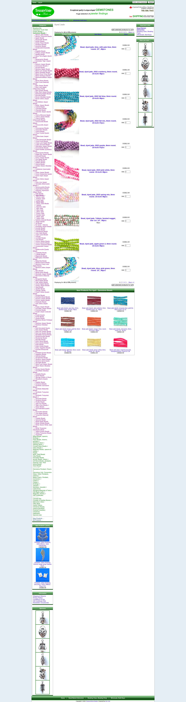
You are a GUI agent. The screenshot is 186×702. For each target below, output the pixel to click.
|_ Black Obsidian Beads (41, 72)
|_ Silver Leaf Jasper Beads (42, 364)
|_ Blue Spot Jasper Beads (42, 92)
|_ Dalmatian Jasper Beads (42, 146)
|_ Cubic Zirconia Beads (41, 144)
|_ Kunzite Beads (39, 228)
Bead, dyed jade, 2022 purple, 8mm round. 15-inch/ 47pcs (98, 146)
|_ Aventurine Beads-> (40, 66)
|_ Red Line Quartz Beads (42, 333)
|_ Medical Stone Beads (41, 262)
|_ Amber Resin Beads (41, 43)
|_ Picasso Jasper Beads (41, 298)
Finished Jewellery (39, 510)
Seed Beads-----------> (37, 466)
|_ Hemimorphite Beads (41, 187)
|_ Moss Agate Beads (40, 280)
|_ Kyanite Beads (39, 230)
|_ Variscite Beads (39, 420)
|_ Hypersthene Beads (41, 189)
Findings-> (36, 484)
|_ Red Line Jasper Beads (42, 331)
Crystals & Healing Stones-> (42, 500)
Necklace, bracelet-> (40, 487)
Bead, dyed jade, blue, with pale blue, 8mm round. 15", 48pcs (98, 48)
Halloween (36, 513)
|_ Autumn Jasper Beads (41, 64)
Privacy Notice (37, 598)
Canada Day (37, 498)
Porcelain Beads (38, 457)
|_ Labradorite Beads (40, 231)
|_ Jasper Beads (39, 221)
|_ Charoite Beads (39, 110)
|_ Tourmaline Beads (40, 412)
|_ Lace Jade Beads (40, 233)
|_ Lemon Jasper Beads (41, 241)
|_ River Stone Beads (40, 341)
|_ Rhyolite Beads (39, 339)
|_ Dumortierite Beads (40, 148)
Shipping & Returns (39, 596)
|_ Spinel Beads (38, 375)
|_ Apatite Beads (39, 54)
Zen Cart (107, 701)
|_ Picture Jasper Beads (41, 300)
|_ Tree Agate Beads (40, 413)
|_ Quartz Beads (39, 318)
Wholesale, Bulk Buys (80, 20)
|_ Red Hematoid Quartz (41, 328)
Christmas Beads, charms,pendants (39, 507)
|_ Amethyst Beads (39, 44)
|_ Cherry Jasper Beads (41, 116)
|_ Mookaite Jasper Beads (42, 274)
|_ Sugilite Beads (39, 382)
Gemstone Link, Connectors (42, 472)
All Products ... (38, 520)
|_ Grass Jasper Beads (41, 172)
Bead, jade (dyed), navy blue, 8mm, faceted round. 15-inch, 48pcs (68, 308)
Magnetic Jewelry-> (39, 494)
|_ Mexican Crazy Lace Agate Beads (41, 265)
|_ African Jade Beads (40, 35)
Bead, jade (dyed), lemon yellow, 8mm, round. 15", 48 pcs (94, 350)
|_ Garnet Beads (39, 164)
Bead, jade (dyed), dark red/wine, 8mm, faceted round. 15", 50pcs (94, 308)
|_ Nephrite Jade (39, 207)
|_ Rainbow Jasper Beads (42, 323)
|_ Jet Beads (37, 223)
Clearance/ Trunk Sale (40, 30)
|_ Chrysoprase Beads (41, 128)
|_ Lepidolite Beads (39, 253)
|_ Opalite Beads (39, 289)
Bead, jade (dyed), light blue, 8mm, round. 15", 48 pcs (67, 350)
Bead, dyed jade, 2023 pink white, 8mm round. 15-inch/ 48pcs (98, 171)
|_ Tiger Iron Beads (39, 403)
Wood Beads (37, 464)
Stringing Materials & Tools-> (42, 490)
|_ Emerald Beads (39, 156)
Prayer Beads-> (38, 31)
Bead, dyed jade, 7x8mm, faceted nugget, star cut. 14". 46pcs (98, 219)
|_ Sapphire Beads (39, 354)
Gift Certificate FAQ (39, 601)
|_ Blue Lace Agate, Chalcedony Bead (40, 88)
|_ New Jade (38, 208)
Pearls (35, 453)
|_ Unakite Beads (39, 418)
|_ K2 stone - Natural (40, 225)
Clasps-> (36, 482)
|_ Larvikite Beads (39, 238)
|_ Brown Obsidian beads (42, 97)
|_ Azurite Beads (39, 67)
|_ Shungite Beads (39, 362)
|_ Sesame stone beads (41, 361)
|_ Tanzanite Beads (39, 398)
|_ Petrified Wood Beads (41, 297)
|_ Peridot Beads (39, 295)
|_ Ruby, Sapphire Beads (41, 348)
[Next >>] (131, 32)
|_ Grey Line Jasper (40, 182)
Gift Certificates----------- (38, 496)
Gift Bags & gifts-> (39, 492)
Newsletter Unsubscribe (41, 603)
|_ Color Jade (38, 200)
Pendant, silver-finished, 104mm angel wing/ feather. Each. (42, 563)
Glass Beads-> (38, 448)
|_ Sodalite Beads (39, 374)
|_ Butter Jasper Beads (41, 105)
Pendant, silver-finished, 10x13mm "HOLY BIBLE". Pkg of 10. (42, 584)
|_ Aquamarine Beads (40, 59)
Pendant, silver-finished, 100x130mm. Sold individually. (43, 543)
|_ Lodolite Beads (39, 254)
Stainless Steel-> (38, 443)
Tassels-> (36, 485)
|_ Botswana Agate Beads (42, 94)
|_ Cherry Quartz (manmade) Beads (39, 119)
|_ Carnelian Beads (39, 108)
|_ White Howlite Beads (41, 423)
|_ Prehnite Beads (39, 310)
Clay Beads (37, 456)
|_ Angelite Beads (39, 51)
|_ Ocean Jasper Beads (41, 285)
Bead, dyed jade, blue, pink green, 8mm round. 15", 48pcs (98, 269)
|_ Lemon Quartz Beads (41, 243)
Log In (40, 2)
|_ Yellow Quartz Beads (41, 431)
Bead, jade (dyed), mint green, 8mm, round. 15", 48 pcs (120, 329)
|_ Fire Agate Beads (40, 159)
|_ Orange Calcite (39, 290)
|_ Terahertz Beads (39, 400)
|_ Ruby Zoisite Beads (40, 346)
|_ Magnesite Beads (40, 256)
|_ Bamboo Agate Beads (41, 69)
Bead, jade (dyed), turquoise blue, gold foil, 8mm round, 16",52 (120, 308)
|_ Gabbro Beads (39, 162)
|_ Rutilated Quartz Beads (42, 353)
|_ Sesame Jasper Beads (42, 359)
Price (126, 34)
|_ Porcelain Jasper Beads (42, 308)
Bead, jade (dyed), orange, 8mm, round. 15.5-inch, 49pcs (94, 329)
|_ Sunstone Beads (39, 384)
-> (40, 33)
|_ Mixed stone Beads (40, 272)
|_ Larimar (36, 236)
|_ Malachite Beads (39, 261)
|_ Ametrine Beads (39, 46)
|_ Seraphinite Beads (40, 357)
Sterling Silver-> (38, 444)
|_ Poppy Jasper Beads (41, 307)
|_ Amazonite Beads (40, 39)
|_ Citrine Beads (38, 131)
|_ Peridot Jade (39, 215)
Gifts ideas (36, 503)
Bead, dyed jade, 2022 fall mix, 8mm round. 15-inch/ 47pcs (98, 122)
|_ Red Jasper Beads (40, 330)
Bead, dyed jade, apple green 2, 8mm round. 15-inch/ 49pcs (98, 245)
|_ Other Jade (38, 212)
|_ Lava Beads (38, 239)
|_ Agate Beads (38, 38)
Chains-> (36, 480)
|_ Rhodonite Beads (40, 338)
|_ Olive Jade (38, 210)
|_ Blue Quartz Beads (40, 90)
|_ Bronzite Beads (39, 95)
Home (34, 2)
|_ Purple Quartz (39, 315)
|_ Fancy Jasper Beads (41, 157)
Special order (37, 515)
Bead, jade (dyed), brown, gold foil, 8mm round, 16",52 (68, 329)
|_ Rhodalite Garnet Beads (42, 334)
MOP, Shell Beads (39, 454)
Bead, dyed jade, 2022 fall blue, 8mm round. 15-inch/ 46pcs (98, 97)
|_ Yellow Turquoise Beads (42, 433)
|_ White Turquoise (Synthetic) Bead (39, 429)
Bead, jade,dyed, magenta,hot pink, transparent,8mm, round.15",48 (120, 350)
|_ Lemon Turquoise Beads (42, 244)
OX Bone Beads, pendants (42, 461)
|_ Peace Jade (38, 213)
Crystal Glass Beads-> (40, 446)
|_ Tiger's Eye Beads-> (41, 405)
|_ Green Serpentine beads (42, 174)
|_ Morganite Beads (40, 279)
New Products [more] (43, 525)
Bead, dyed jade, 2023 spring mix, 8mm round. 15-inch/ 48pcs (98, 196)
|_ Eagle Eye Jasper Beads (42, 154)
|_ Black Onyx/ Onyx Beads (42, 74)
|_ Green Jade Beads (41, 203)
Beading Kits (37, 28)
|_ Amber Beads (38, 41)
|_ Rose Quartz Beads (40, 343)
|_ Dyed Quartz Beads (40, 153)
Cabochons (37, 489)
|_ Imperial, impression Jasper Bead (41, 191)
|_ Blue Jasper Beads (40, 85)
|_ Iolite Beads (38, 194)
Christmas (36, 512)
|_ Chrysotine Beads (40, 130)
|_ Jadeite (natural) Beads (42, 220)
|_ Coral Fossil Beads (40, 141)
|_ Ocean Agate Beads (41, 284)
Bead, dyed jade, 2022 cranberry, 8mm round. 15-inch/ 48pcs (98, 73)
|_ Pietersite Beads (39, 302)
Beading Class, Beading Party (60, 20)
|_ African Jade (39, 197)
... (127, 32)
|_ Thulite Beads (39, 402)
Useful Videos (37, 505)
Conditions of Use (39, 599)
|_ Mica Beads (38, 271)
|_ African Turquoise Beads (42, 36)
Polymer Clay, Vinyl (39, 462)
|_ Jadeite (37, 205)
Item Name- (98, 34)
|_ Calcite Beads (39, 107)
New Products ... (38, 518)
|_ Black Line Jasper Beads (42, 71)
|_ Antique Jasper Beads (41, 53)
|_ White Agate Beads (40, 421)
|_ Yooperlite (37, 434)
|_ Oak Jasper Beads (40, 282)
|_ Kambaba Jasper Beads (42, 226)
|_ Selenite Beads (39, 356)
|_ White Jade (38, 216)
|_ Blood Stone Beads (40, 80)
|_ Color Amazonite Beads (42, 139)
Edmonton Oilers (38, 502)
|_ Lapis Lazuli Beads (40, 235)
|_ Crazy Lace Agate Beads (42, 143)
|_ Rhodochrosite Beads (41, 336)
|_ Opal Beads (38, 287)
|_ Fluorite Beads (39, 161)
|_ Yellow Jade (38, 218)
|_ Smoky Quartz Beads (41, 369)
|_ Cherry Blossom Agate (41, 115)
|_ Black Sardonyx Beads (42, 75)
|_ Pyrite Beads (38, 316)
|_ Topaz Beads (38, 407)
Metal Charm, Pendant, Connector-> (40, 478)
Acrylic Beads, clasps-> (40, 459)
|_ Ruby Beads (38, 344)
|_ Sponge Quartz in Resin (42, 377)
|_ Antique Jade (39, 198)
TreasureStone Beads (92, 701)
